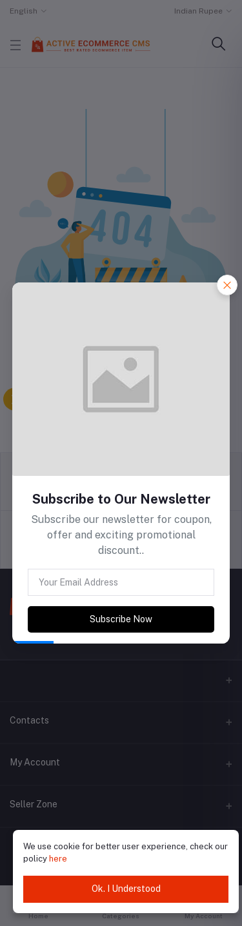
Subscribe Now (121, 619)
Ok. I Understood (126, 888)
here (58, 858)
